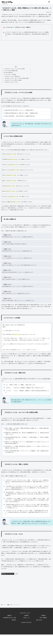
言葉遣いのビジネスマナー (8, 573)
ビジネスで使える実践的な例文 (11, 70)
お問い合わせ (39, 620)
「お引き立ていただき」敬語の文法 (12, 76)
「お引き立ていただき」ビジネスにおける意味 (14, 68)
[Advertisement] (26, 52)
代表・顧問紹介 (43, 617)
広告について (26, 617)
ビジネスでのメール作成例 (10, 74)
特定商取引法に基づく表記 (9, 617)
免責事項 (26, 615)
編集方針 (9, 615)
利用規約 (43, 615)
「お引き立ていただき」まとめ (11, 82)
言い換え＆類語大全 (8, 72)
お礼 (16, 573)
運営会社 (14, 620)
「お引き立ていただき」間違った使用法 (13, 80)
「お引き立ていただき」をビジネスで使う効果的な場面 (16, 78)
